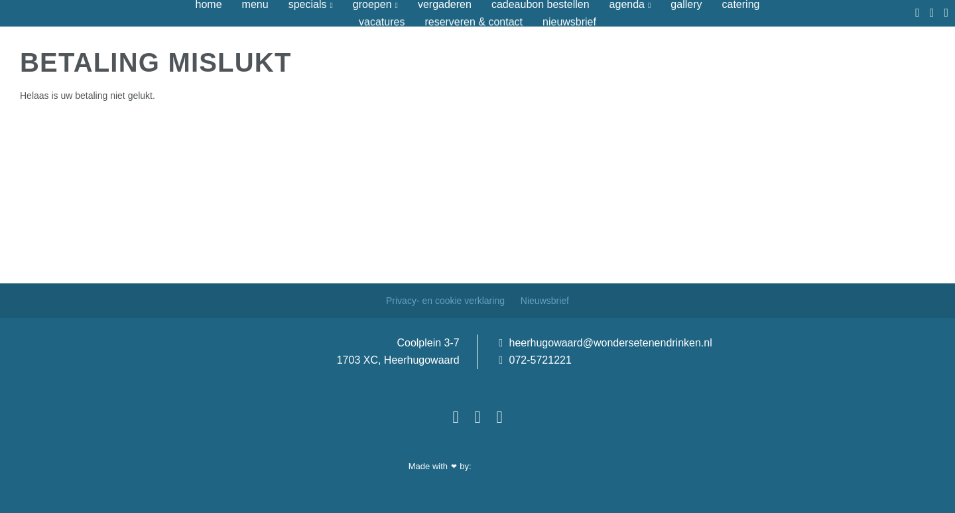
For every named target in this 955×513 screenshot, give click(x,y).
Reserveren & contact (473, 21)
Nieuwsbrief (569, 21)
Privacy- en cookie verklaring (446, 300)
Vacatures (382, 21)
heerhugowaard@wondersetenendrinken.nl (605, 342)
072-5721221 (535, 360)
